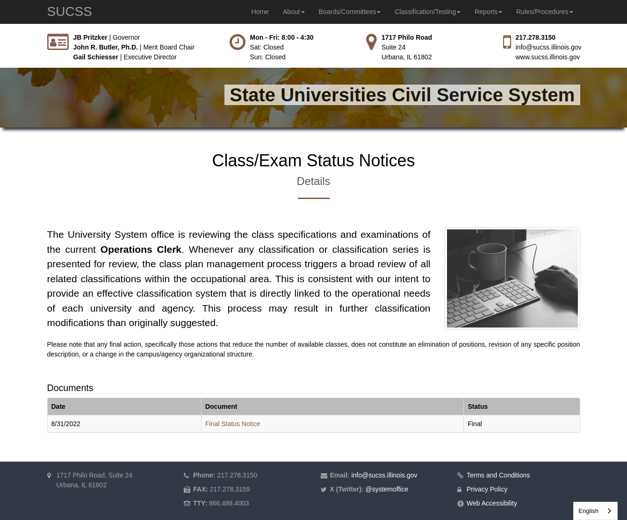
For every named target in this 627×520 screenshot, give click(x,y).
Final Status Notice (232, 423)
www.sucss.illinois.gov (548, 57)
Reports (488, 11)
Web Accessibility (492, 503)
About (294, 11)
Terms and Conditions (498, 475)
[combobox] (595, 511)
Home (260, 11)
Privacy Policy (487, 489)
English (588, 510)
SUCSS (69, 11)
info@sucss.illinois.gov (549, 47)
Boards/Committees (350, 11)
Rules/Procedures (544, 11)
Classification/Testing (428, 11)
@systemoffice (386, 489)
